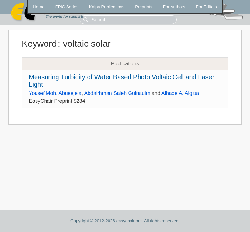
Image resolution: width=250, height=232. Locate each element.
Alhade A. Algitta (180, 93)
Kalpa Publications (107, 7)
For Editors (206, 7)
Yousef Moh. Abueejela (55, 93)
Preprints (143, 7)
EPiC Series (66, 7)
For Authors (174, 7)
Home (39, 7)
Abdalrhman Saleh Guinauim (117, 93)
